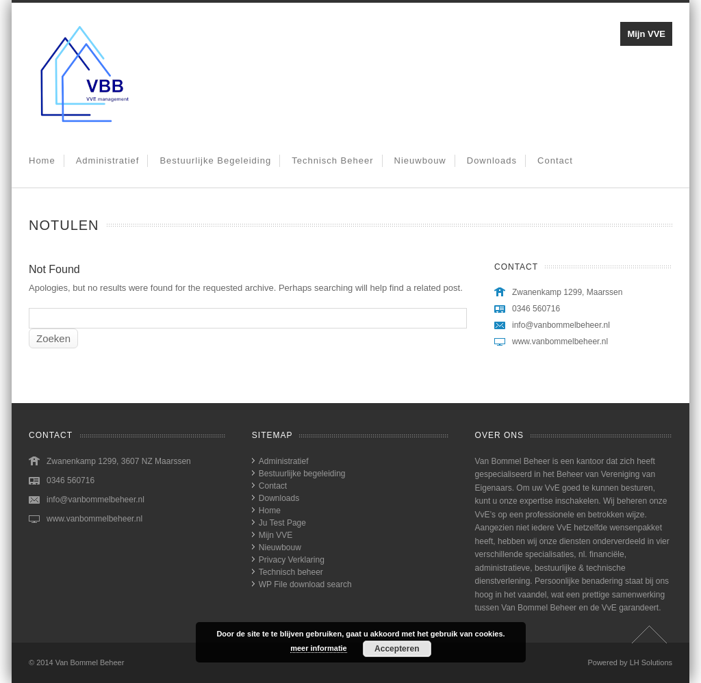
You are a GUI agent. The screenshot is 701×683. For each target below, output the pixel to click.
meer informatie (318, 648)
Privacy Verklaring (291, 560)
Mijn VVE (646, 34)
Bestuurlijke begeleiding (215, 160)
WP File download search (305, 584)
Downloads (492, 160)
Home (42, 160)
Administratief (108, 160)
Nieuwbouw (420, 160)
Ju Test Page (282, 523)
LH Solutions (651, 662)
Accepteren (396, 649)
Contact (555, 160)
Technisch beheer (332, 160)
